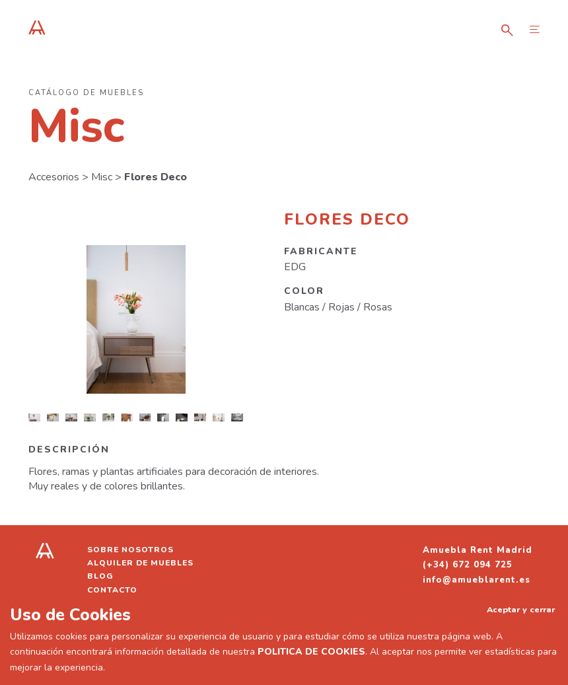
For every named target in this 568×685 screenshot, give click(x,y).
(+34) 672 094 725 (468, 565)
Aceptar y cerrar (521, 609)
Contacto (112, 590)
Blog (100, 576)
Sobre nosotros (130, 549)
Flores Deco (155, 177)
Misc (101, 177)
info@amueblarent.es (476, 580)
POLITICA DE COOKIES (311, 651)
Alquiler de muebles (140, 563)
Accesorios (53, 177)
